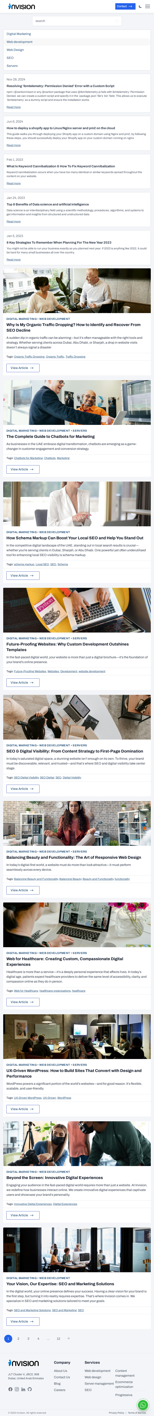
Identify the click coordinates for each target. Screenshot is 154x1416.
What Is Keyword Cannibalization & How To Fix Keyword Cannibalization (61, 166)
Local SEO (42, 564)
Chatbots (50, 458)
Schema (63, 564)
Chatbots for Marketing (28, 458)
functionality (122, 879)
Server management (99, 1383)
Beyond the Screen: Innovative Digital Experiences (54, 1178)
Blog (57, 1383)
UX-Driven (49, 1098)
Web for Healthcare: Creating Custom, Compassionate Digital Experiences (64, 961)
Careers (59, 1390)
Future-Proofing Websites (30, 671)
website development (92, 671)
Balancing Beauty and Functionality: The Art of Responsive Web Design (73, 857)
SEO (53, 564)
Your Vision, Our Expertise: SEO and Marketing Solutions (60, 1284)
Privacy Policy (116, 1412)
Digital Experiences (65, 1204)
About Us (60, 1370)
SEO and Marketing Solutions (32, 1310)
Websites (53, 671)
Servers (80, 431)
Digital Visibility (72, 777)
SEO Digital (47, 777)
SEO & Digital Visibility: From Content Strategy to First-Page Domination (74, 751)
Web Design (77, 50)
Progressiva (123, 1395)
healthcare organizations (55, 991)
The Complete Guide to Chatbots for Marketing (50, 436)
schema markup (24, 564)
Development (68, 671)
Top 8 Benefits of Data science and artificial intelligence (48, 204)
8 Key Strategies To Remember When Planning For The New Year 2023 (59, 242)
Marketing (63, 458)
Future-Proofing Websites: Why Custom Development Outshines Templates (67, 647)
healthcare (78, 991)
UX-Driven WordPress (28, 1098)
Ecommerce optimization (124, 1384)
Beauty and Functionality (98, 879)
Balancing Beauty (70, 879)
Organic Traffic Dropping (29, 357)
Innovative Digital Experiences (33, 1204)
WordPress (64, 1098)
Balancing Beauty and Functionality (36, 879)
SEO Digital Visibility (26, 777)
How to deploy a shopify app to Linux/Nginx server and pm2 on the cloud (61, 128)
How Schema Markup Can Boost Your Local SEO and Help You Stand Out (74, 538)
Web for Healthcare (26, 991)
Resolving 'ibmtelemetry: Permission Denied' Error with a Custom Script (60, 85)
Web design (93, 1377)
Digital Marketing (21, 319)
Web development (54, 319)
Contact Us (62, 1377)
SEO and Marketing (64, 1310)
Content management (125, 1373)
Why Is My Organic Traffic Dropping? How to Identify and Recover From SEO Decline (73, 327)
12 (58, 1338)
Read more (14, 107)
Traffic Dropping (75, 357)
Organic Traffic (55, 357)
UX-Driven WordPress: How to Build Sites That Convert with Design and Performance (74, 1073)
